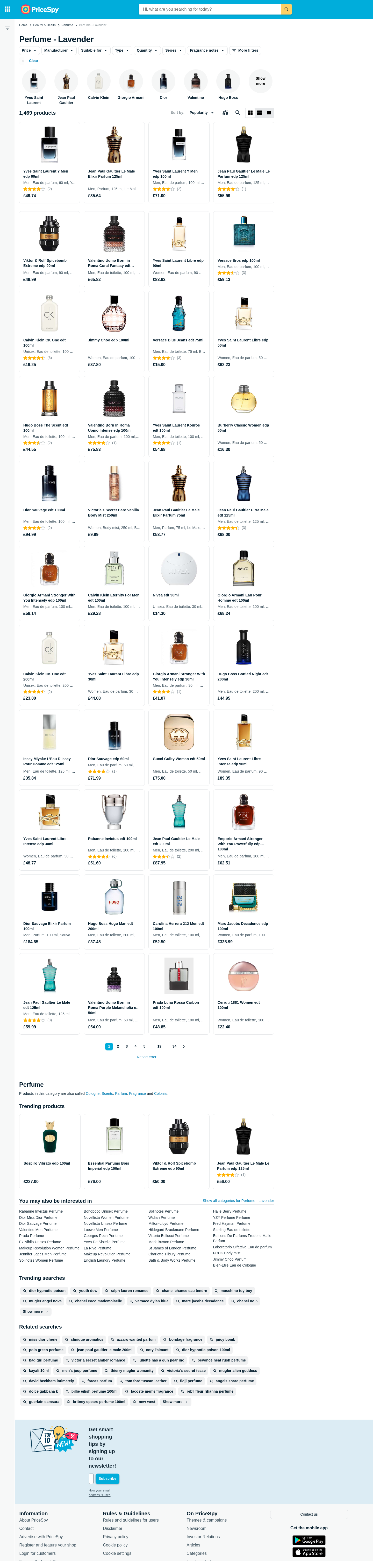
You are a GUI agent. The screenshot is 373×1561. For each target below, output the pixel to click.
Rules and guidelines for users (134, 1483)
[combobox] (210, 9)
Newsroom (199, 1491)
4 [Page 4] (134, 1046)
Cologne (92, 1093)
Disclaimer (115, 1491)
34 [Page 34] (174, 1046)
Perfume (67, 25)
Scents (107, 1093)
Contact (29, 1491)
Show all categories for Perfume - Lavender (238, 1201)
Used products (203, 1525)
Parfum (121, 1093)
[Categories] (7, 9)
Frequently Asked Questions (48, 1525)
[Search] (286, 9)
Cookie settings (120, 1516)
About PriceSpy (36, 1483)
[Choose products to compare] (225, 113)
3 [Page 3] (126, 1046)
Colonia (160, 1093)
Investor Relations (206, 1500)
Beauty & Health (44, 25)
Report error (146, 1057)
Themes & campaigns (210, 1483)
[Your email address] (127, 1442)
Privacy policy (118, 1500)
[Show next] (184, 1046)
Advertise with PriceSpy (44, 1500)
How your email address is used (114, 1454)
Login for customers (40, 1516)
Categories (200, 1516)
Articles (196, 1508)
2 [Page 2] (117, 1046)
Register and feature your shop (50, 1508)
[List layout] (259, 113)
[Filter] (7, 28)
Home (23, 25)
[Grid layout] (250, 113)
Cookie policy (118, 1508)
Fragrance (137, 1093)
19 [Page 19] (158, 1046)
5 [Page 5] (143, 1046)
